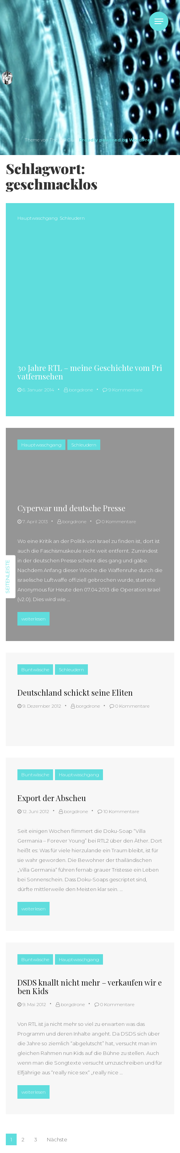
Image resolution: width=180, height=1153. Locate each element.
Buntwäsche (35, 669)
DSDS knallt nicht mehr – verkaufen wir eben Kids (89, 986)
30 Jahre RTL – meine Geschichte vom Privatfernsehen (89, 371)
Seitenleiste (7, 576)
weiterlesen (35, 618)
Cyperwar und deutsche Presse (71, 508)
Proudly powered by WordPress (117, 140)
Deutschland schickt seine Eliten (75, 692)
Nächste (57, 1139)
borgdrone (78, 390)
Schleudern (72, 218)
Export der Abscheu (51, 798)
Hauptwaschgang (37, 218)
